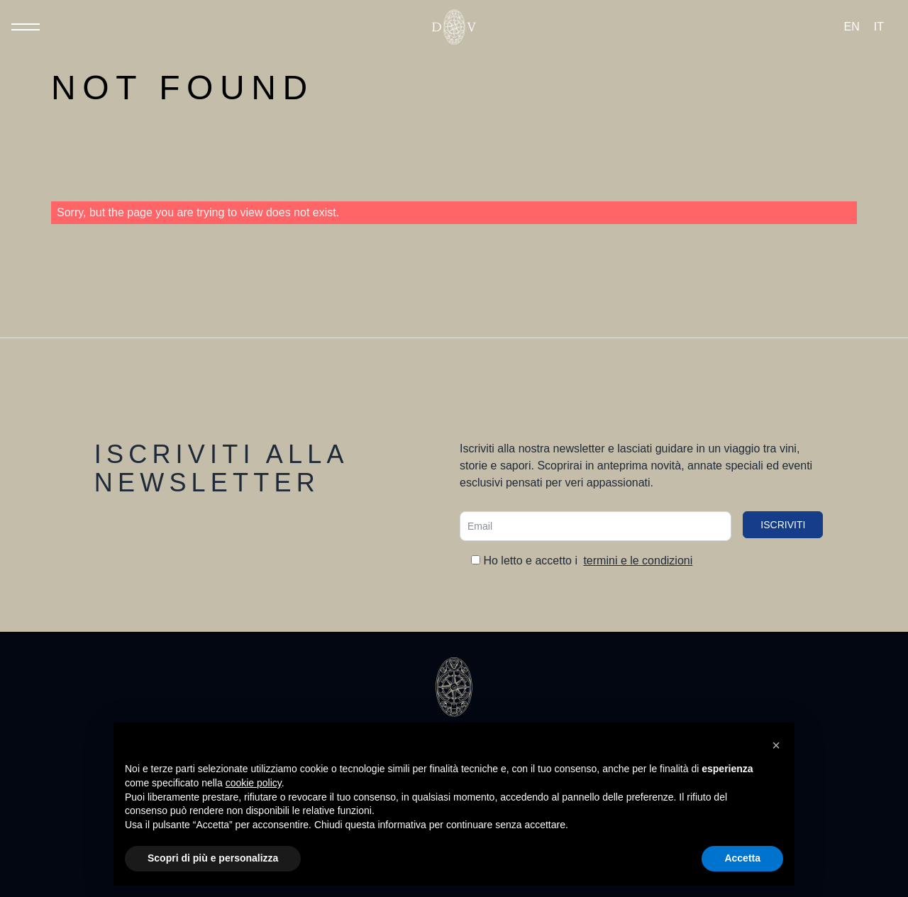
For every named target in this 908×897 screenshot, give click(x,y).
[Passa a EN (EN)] (852, 27)
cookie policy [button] (254, 783)
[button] (776, 745)
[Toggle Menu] (25, 27)
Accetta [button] (742, 858)
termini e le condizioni (637, 561)
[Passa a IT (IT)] (879, 27)
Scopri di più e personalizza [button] (213, 858)
